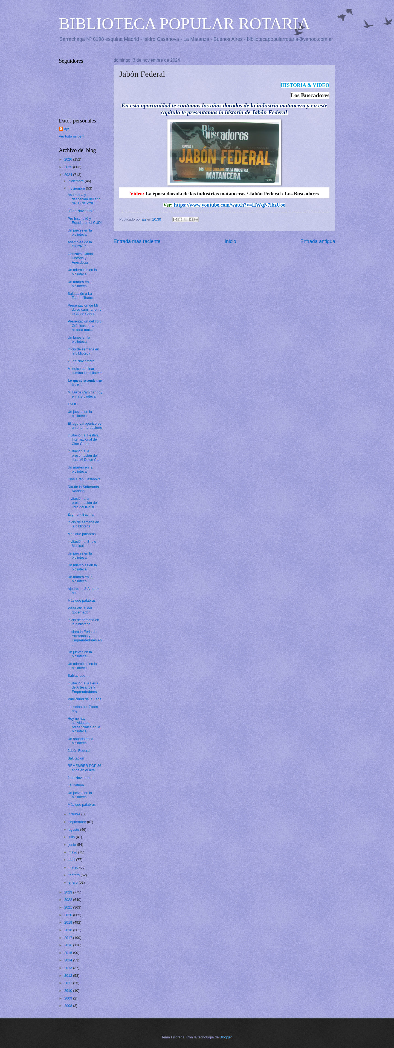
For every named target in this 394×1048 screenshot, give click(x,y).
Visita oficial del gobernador (80, 610)
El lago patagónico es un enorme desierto (85, 425)
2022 (68, 900)
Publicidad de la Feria (85, 699)
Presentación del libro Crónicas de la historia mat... (85, 325)
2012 (68, 975)
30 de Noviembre (81, 211)
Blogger (226, 1037)
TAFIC (72, 404)
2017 (68, 938)
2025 (68, 167)
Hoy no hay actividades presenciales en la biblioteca (84, 724)
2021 (68, 907)
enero (73, 882)
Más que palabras (81, 534)
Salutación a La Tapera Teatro (80, 296)
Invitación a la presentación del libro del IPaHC (82, 502)
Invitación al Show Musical (82, 543)
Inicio (230, 241)
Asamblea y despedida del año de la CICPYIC (84, 199)
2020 (68, 915)
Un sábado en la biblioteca (80, 741)
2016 (68, 945)
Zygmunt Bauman (81, 514)
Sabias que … (79, 675)
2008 (68, 1006)
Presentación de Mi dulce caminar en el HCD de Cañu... (85, 309)
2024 (68, 175)
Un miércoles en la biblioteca (82, 272)
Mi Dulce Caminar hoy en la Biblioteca (85, 394)
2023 (68, 892)
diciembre (76, 181)
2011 (68, 983)
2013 (68, 968)
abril (72, 860)
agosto (74, 829)
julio (72, 837)
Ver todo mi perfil (72, 136)
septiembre (77, 822)
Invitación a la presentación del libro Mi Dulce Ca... (85, 455)
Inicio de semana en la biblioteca (83, 351)
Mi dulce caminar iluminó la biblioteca (85, 371)
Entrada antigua (317, 241)
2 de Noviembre (80, 778)
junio (72, 845)
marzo (73, 867)
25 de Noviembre (81, 361)
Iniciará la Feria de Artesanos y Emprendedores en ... (85, 638)
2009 (68, 998)
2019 (68, 922)
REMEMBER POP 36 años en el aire (84, 768)
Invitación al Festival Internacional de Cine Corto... (83, 439)
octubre (74, 814)
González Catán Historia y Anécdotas (80, 258)
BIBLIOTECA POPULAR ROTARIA (184, 24)
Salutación (76, 758)
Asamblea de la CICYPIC (80, 244)
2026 (68, 159)
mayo (73, 852)
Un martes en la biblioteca (80, 284)
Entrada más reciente (137, 241)
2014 (68, 960)
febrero (74, 875)
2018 (68, 930)
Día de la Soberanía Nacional (83, 489)
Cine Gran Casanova (84, 479)
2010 (68, 991)
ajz (66, 129)
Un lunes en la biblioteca (79, 339)
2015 (68, 953)
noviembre (77, 188)
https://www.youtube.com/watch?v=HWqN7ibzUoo (230, 205)
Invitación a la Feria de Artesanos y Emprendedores (83, 687)
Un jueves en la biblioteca (80, 232)
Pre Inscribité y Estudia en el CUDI (85, 220)
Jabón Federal (79, 751)
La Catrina (76, 785)
